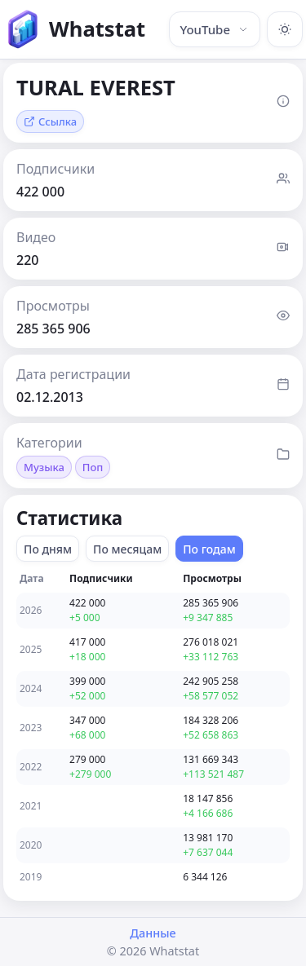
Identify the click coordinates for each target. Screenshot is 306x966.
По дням (48, 549)
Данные (152, 933)
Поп (93, 467)
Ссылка (50, 121)
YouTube (215, 29)
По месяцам (127, 549)
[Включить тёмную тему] (285, 29)
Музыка (44, 467)
